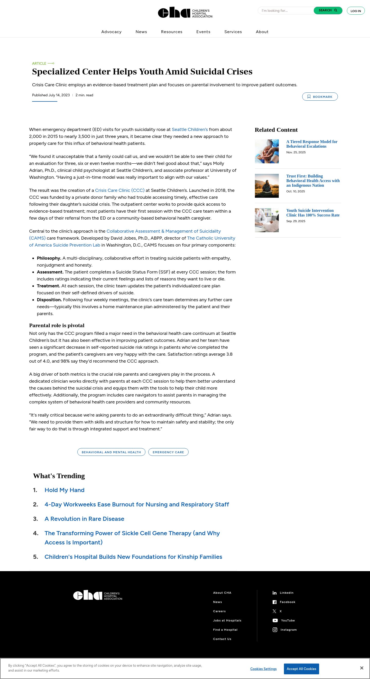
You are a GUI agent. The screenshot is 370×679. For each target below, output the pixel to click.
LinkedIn (287, 593)
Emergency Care (168, 452)
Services (233, 31)
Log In (356, 11)
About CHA (222, 593)
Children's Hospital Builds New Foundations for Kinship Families (134, 556)
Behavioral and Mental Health (111, 452)
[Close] (361, 668)
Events (203, 31)
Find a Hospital (225, 629)
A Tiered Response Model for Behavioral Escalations (312, 143)
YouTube (288, 620)
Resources (172, 31)
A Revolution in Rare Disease (84, 518)
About (262, 31)
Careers (219, 611)
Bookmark (320, 97)
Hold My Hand (65, 490)
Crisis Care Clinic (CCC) (119, 190)
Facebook (287, 602)
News (141, 31)
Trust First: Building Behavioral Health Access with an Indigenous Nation (313, 180)
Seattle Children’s (190, 129)
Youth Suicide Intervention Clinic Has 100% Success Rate (313, 212)
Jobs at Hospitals (227, 620)
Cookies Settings (263, 669)
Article (39, 63)
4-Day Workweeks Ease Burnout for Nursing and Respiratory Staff (137, 504)
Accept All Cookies (301, 669)
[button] (328, 10)
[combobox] (287, 10)
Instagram (289, 629)
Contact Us (222, 639)
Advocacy (111, 31)
